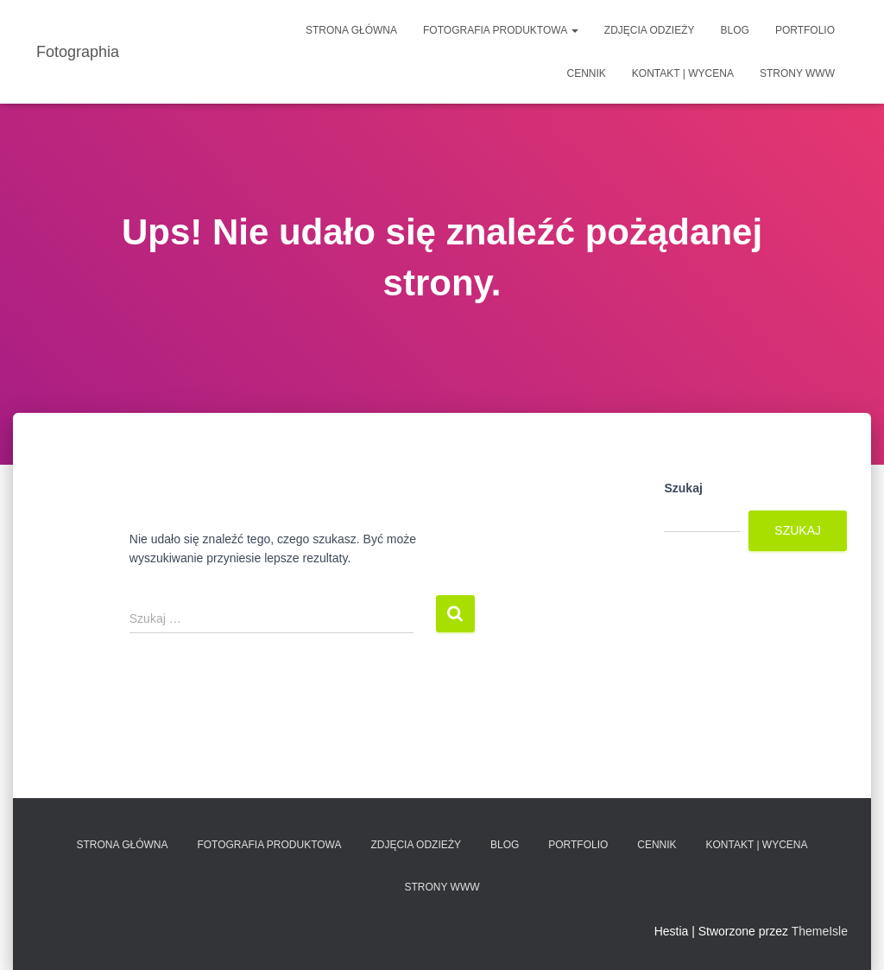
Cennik (586, 73)
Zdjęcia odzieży (649, 30)
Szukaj (683, 488)
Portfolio (805, 30)
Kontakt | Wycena (683, 73)
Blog (735, 30)
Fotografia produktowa (500, 30)
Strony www (797, 73)
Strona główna (351, 30)
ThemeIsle (820, 931)
